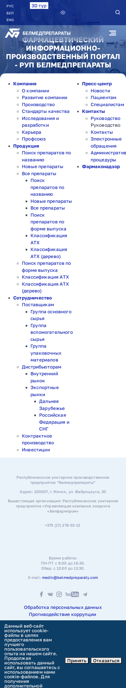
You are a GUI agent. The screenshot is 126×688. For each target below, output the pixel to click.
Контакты (93, 111)
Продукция (26, 146)
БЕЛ (9, 13)
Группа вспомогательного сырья (51, 332)
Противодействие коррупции (62, 614)
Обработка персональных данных (63, 607)
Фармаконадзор (101, 166)
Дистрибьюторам (41, 367)
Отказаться (106, 660)
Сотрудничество (32, 298)
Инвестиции (36, 449)
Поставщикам (38, 304)
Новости (100, 90)
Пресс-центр (97, 83)
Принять (76, 660)
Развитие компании (44, 97)
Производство (38, 104)
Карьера (31, 132)
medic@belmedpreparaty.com (70, 577)
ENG (10, 20)
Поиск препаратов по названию (47, 187)
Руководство (106, 118)
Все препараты (39, 173)
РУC (10, 6)
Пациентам (104, 97)
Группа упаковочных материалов (46, 353)
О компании (35, 90)
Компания (24, 83)
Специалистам (107, 104)
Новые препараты (43, 166)
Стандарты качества (46, 111)
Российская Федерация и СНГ (54, 422)
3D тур (39, 5)
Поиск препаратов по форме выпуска (48, 221)
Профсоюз (34, 139)
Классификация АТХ (45, 277)
